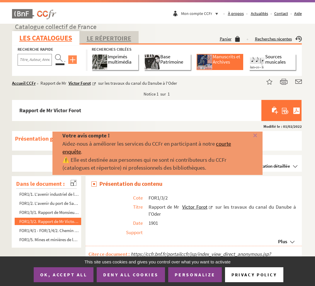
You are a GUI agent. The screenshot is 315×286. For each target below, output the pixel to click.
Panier (230, 39)
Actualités (259, 13)
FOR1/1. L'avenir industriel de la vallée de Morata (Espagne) (49, 194)
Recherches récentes (278, 39)
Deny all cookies (130, 275)
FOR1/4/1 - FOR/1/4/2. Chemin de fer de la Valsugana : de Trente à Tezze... (49, 230)
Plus (282, 241)
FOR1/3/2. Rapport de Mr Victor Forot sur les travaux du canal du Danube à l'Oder (49, 221)
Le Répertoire (109, 38)
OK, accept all (63, 275)
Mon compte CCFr (201, 13)
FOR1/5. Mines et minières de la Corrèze (49, 239)
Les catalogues (45, 37)
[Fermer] (248, 136)
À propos (236, 13)
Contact (281, 13)
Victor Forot (80, 83)
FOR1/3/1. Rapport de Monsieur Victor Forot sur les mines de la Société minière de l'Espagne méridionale (49, 212)
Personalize (195, 275)
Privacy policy (254, 275)
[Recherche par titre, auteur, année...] (35, 60)
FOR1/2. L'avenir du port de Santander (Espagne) (49, 203)
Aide (298, 13)
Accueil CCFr (24, 83)
